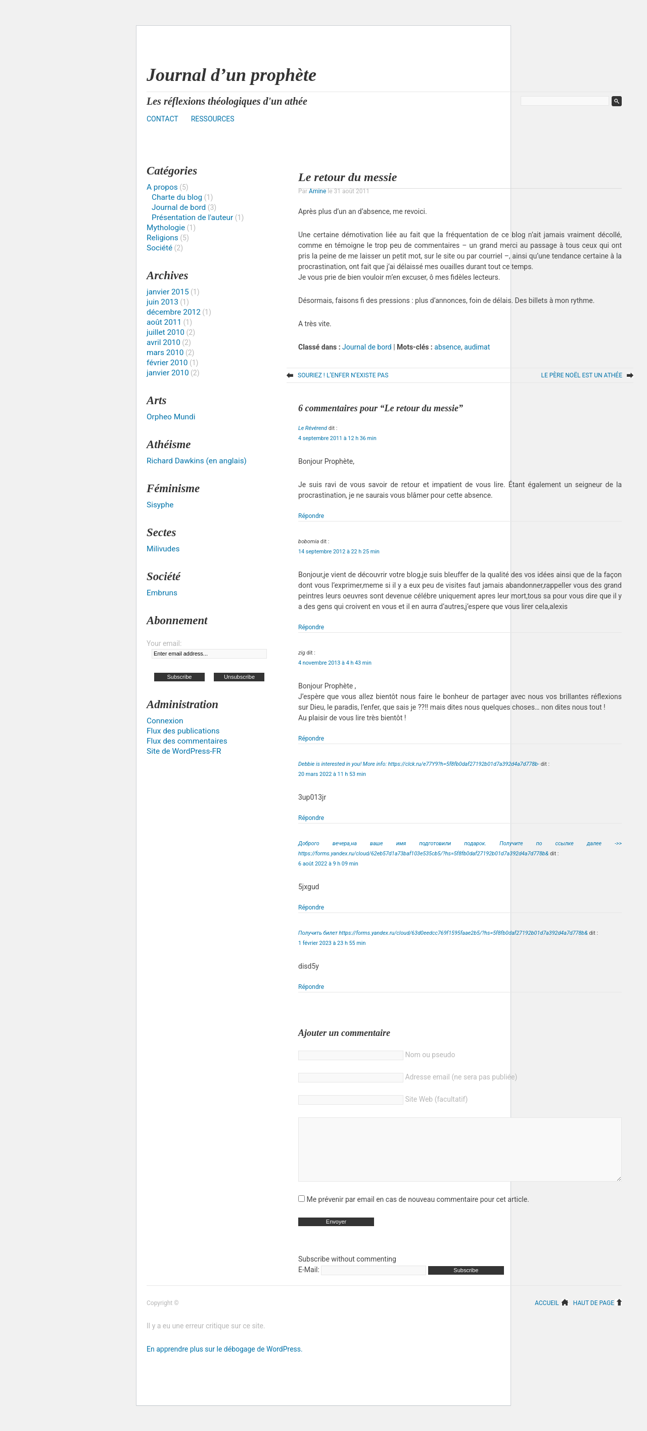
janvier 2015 (168, 291)
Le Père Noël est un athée (581, 375)
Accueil (547, 1318)
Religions (162, 237)
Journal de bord (367, 347)
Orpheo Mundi (171, 416)
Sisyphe (160, 504)
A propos (162, 187)
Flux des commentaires (187, 741)
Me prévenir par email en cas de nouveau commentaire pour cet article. (417, 1214)
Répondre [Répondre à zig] (311, 738)
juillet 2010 (165, 332)
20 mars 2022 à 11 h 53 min (332, 774)
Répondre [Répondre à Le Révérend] (311, 515)
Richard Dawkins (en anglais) (197, 460)
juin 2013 (162, 302)
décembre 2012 (174, 312)
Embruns (162, 592)
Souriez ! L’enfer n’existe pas (343, 375)
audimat (477, 347)
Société (159, 247)
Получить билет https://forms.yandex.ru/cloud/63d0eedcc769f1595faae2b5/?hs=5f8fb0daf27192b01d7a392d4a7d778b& (443, 933)
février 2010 (167, 362)
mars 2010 (165, 352)
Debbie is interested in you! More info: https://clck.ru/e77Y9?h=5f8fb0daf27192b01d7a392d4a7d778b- (418, 764)
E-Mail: (362, 1285)
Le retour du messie (347, 177)
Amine (317, 191)
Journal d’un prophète (231, 74)
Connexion (165, 720)
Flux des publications (183, 730)
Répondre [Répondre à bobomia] (311, 627)
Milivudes (163, 548)
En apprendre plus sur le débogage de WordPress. (225, 1364)
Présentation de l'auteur (192, 217)
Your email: (164, 643)
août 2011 (164, 322)
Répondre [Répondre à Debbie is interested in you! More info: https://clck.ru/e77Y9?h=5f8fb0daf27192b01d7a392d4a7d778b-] (311, 817)
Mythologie (166, 227)
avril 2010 (163, 342)
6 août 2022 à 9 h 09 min (328, 863)
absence (447, 347)
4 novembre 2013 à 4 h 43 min (335, 663)
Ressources (213, 119)
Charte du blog (177, 197)
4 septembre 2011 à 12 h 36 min (337, 438)
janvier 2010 (168, 372)
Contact (162, 119)
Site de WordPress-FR (184, 751)
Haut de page (593, 1318)
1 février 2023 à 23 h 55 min (331, 943)
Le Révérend (312, 428)
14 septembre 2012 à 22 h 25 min (339, 551)
